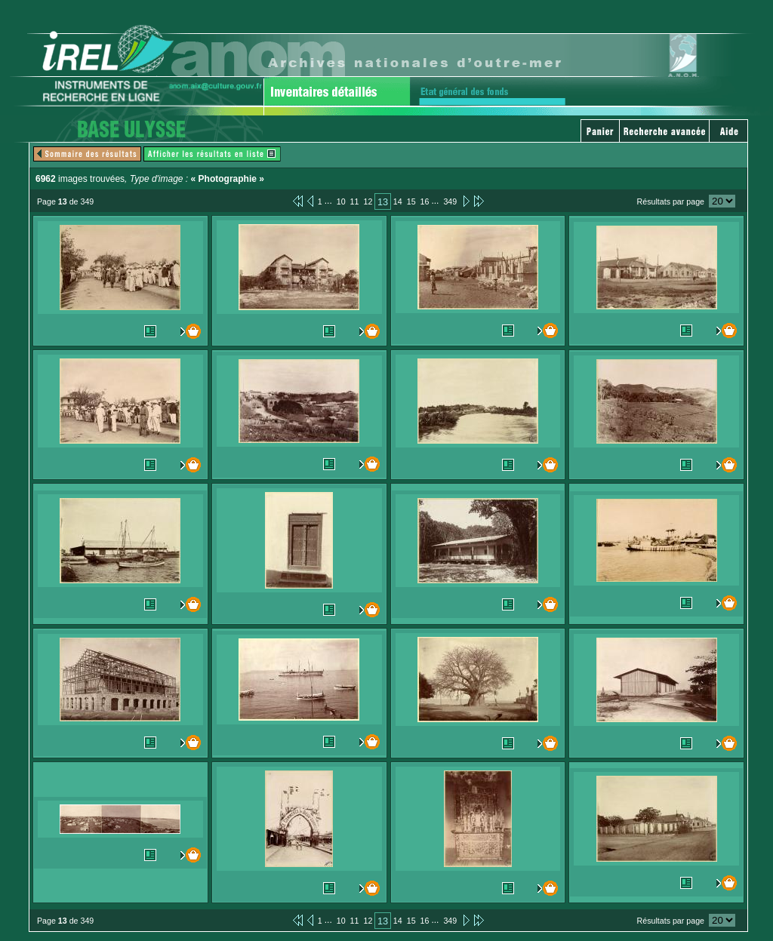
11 (354, 201)
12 (367, 201)
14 (397, 201)
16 (425, 201)
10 (341, 201)
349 (450, 201)
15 (411, 201)
